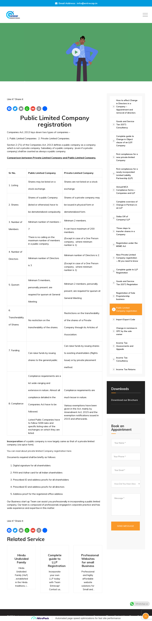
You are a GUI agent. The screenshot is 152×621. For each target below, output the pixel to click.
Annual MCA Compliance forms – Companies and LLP (126, 190)
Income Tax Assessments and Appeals (125, 352)
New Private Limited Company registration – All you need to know (127, 259)
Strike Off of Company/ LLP (124, 218)
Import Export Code (126, 325)
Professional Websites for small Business (90, 560)
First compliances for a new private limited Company (127, 157)
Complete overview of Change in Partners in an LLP (127, 204)
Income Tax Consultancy (123, 365)
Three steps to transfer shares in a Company (126, 231)
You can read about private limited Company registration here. (39, 450)
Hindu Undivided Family (21, 558)
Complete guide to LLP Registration (57, 560)
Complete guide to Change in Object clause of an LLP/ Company (126, 141)
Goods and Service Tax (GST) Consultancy (126, 124)
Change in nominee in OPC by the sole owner (127, 337)
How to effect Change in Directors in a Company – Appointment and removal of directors (127, 106)
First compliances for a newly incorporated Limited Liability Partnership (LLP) (127, 174)
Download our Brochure (124, 406)
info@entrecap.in (87, 3)
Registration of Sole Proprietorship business (126, 302)
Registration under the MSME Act (126, 244)
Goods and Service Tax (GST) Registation (126, 287)
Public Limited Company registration (127, 315)
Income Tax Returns (126, 375)
